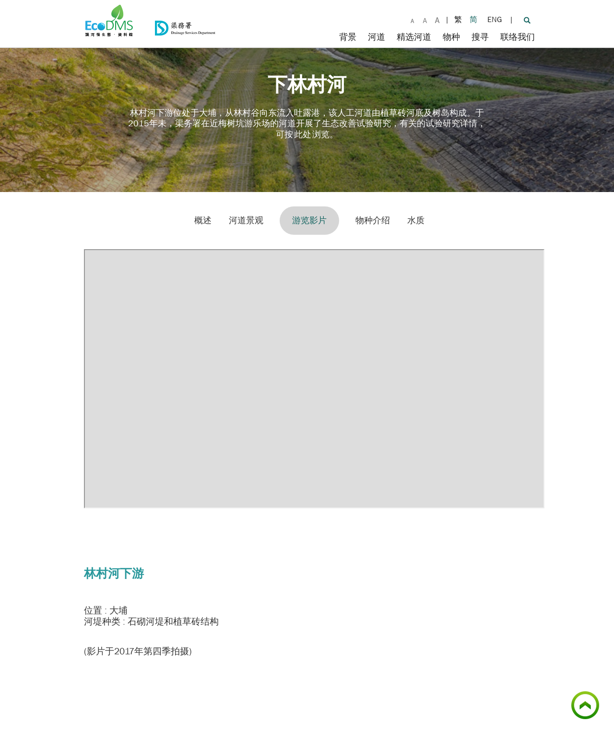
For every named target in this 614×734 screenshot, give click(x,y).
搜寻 (480, 37)
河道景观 (246, 220)
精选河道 (414, 37)
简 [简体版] (473, 19)
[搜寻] (527, 20)
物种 (451, 37)
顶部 (599, 696)
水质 (416, 220)
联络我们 (517, 37)
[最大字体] (437, 19)
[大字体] (425, 19)
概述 (203, 220)
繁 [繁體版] (458, 19)
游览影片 (309, 220)
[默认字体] (412, 19)
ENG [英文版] (494, 19)
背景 (347, 37)
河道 (376, 37)
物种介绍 (372, 220)
